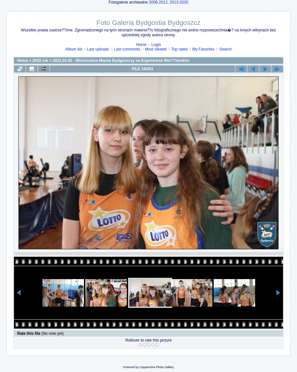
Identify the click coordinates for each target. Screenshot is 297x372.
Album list (73, 49)
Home (141, 44)
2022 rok (40, 60)
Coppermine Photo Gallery (156, 367)
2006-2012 (158, 2)
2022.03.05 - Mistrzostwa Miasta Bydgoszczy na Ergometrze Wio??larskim (121, 60)
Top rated (179, 49)
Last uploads (98, 49)
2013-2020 (179, 2)
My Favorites (203, 49)
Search (225, 49)
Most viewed (156, 49)
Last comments (127, 49)
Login (156, 44)
